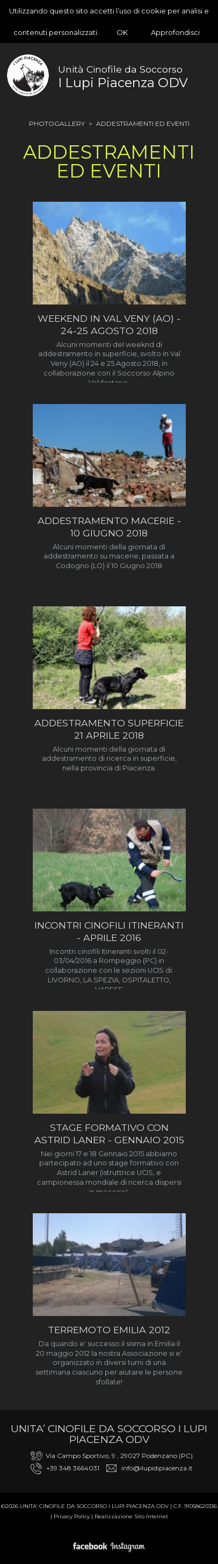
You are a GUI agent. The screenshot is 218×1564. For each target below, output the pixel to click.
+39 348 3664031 (72, 1468)
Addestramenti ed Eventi (143, 123)
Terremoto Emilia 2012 (109, 1329)
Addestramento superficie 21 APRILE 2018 (109, 729)
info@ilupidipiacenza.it (157, 1468)
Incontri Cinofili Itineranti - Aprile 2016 (109, 931)
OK (122, 32)
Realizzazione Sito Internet (131, 1516)
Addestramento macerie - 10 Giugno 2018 (109, 527)
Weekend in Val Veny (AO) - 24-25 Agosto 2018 (109, 324)
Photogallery (57, 123)
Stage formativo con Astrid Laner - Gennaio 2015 (109, 1133)
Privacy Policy (72, 1516)
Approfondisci (175, 32)
